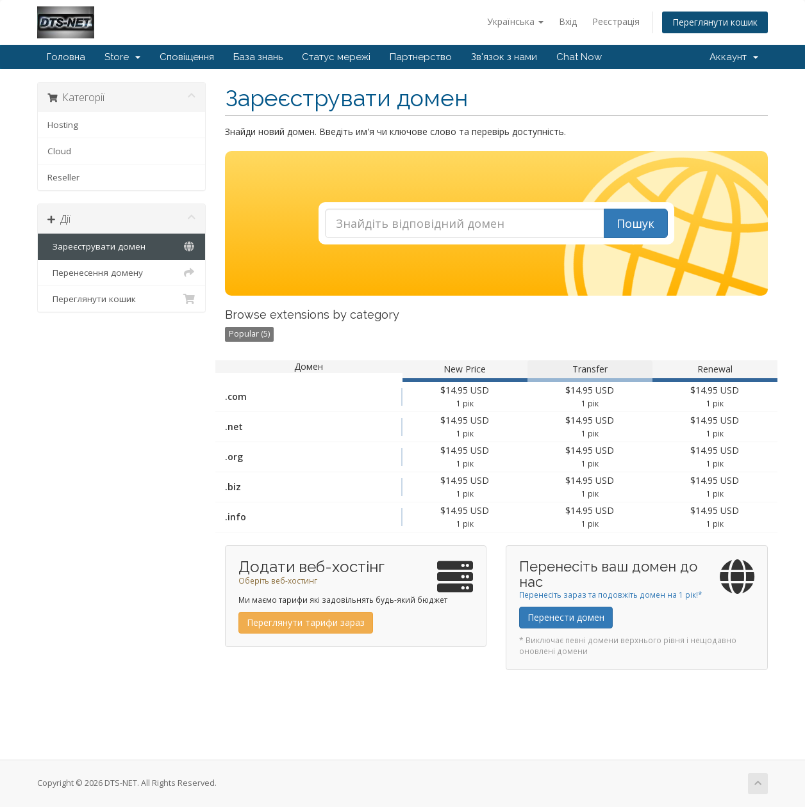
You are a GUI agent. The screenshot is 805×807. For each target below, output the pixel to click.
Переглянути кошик (715, 22)
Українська (515, 21)
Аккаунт (734, 57)
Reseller (63, 177)
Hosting (62, 125)
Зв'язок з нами (504, 57)
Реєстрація (616, 21)
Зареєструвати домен (121, 246)
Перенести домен (565, 617)
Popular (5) (249, 333)
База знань (258, 57)
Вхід (568, 21)
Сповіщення (187, 57)
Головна (66, 57)
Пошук (635, 223)
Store (122, 57)
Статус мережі (336, 57)
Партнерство (421, 57)
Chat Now (579, 57)
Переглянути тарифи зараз (306, 622)
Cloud (59, 151)
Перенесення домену (121, 272)
